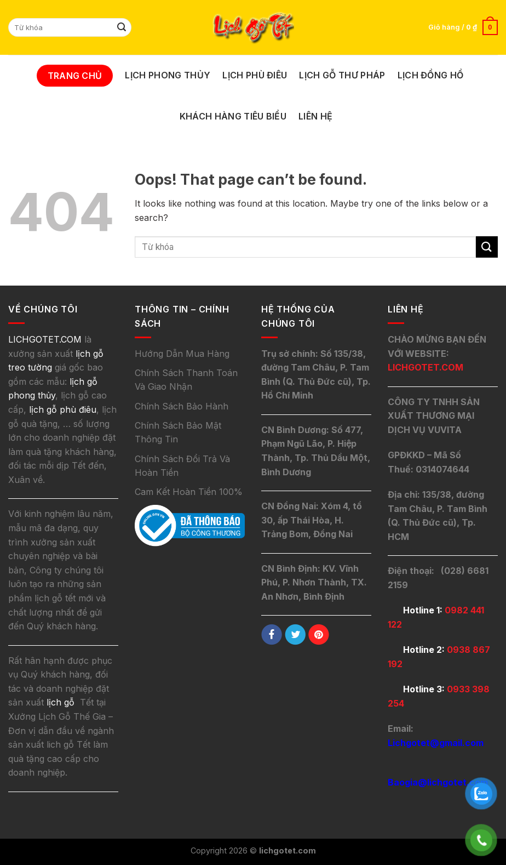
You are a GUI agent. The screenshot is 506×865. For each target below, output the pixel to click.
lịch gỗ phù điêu (62, 409)
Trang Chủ (75, 75)
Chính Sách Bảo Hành (181, 406)
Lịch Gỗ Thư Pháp (342, 75)
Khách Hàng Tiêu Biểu (233, 116)
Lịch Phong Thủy (167, 75)
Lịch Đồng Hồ (431, 75)
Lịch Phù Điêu (254, 75)
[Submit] (121, 27)
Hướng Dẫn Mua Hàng (182, 353)
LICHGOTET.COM (425, 367)
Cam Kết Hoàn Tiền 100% (189, 491)
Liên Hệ (315, 116)
